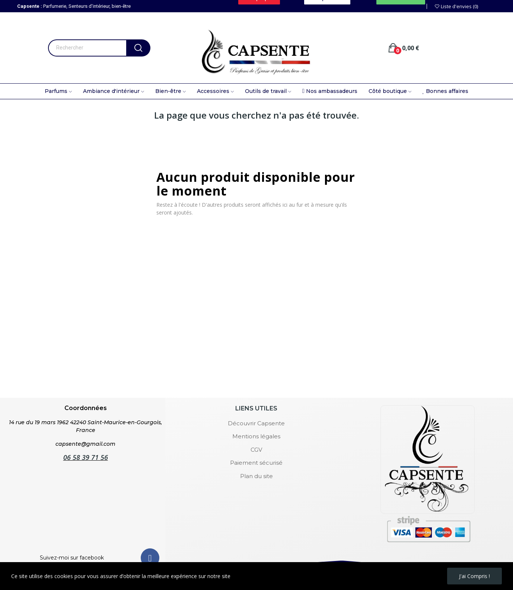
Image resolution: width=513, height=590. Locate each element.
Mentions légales (256, 436)
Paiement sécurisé (256, 462)
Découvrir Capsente (256, 423)
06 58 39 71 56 (85, 457)
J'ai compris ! (474, 576)
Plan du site (256, 476)
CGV (256, 449)
